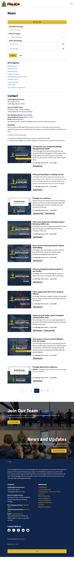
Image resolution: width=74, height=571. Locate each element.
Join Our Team (14, 422)
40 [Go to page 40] (47, 391)
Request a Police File (45, 502)
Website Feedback (44, 507)
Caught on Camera (13, 74)
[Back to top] (37, 551)
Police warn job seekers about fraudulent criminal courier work (48, 316)
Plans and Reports (44, 498)
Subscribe (37, 22)
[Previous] (21, 391)
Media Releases (37, 166)
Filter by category (15, 34)
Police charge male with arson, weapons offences (47, 293)
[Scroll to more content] (37, 454)
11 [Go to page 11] (31, 391)
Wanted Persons (12, 71)
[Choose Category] (37, 37)
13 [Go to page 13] (42, 391)
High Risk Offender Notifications (17, 77)
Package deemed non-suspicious (44, 367)
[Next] (53, 391)
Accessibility (42, 487)
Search (13, 55)
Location (41, 494)
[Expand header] (71, 4)
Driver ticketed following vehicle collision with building (48, 247)
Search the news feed (16, 26)
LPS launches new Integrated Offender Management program (47, 148)
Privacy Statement (44, 500)
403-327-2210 (28, 117)
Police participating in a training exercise (48, 174)
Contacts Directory (44, 489)
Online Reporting (44, 496)
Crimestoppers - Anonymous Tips (49, 492)
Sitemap (41, 505)
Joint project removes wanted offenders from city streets (47, 340)
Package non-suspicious (41, 198)
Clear (20, 55)
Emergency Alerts (38, 213)
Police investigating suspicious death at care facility (47, 270)
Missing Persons (12, 69)
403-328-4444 (27, 115)
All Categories (13, 63)
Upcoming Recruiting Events (16, 87)
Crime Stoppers (19, 140)
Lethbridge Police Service (41, 163)
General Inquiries (17, 119)
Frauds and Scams (49, 330)
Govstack (15, 544)
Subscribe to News (58, 451)
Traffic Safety (12, 85)
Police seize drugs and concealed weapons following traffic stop (48, 223)
